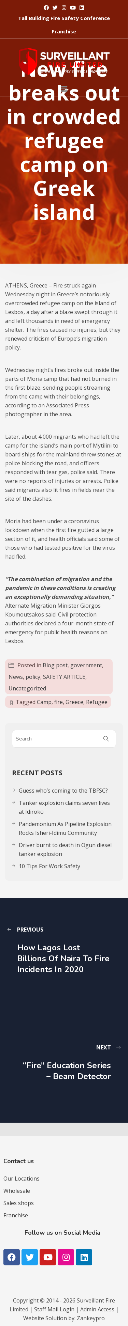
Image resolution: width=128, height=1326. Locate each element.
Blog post (55, 665)
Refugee (97, 702)
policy (33, 677)
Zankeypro (91, 1318)
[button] (64, 18)
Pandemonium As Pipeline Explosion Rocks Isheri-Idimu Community (65, 828)
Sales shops (18, 1203)
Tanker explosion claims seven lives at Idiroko (64, 807)
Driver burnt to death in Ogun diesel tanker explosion (65, 849)
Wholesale (16, 1191)
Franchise (15, 1215)
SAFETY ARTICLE (64, 677)
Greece (74, 702)
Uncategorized (27, 688)
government (86, 665)
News (16, 677)
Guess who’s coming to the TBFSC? (63, 790)
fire (58, 702)
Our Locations (21, 1178)
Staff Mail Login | (57, 1309)
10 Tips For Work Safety (49, 866)
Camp (44, 702)
